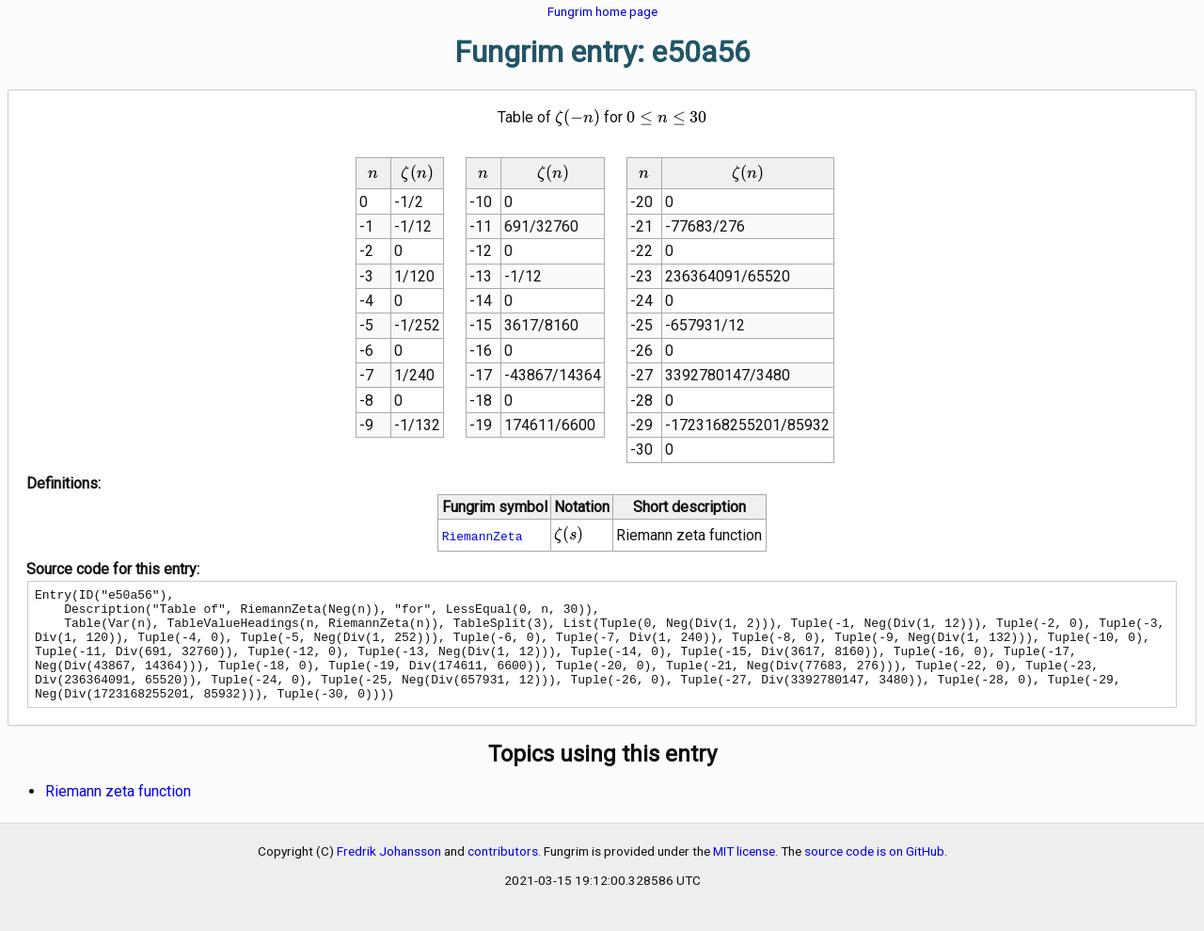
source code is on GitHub (874, 873)
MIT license (744, 873)
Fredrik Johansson (389, 873)
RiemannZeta (482, 535)
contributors (502, 873)
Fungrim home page (602, 11)
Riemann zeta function (118, 814)
